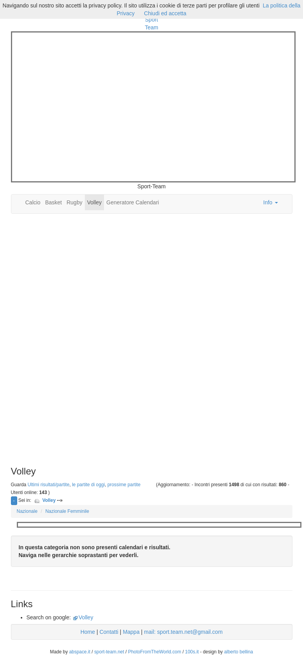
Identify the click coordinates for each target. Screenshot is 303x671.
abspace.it (79, 652)
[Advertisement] (78, 105)
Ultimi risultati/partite (48, 484)
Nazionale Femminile (67, 511)
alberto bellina (238, 652)
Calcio (33, 202)
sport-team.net (109, 652)
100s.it (192, 652)
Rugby (74, 202)
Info (270, 202)
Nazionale (27, 511)
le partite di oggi (88, 484)
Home (88, 632)
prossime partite (124, 484)
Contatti (108, 632)
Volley (94, 202)
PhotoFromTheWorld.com (154, 652)
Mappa (131, 632)
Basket (53, 202)
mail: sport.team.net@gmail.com (183, 632)
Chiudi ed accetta (165, 13)
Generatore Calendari (132, 202)
